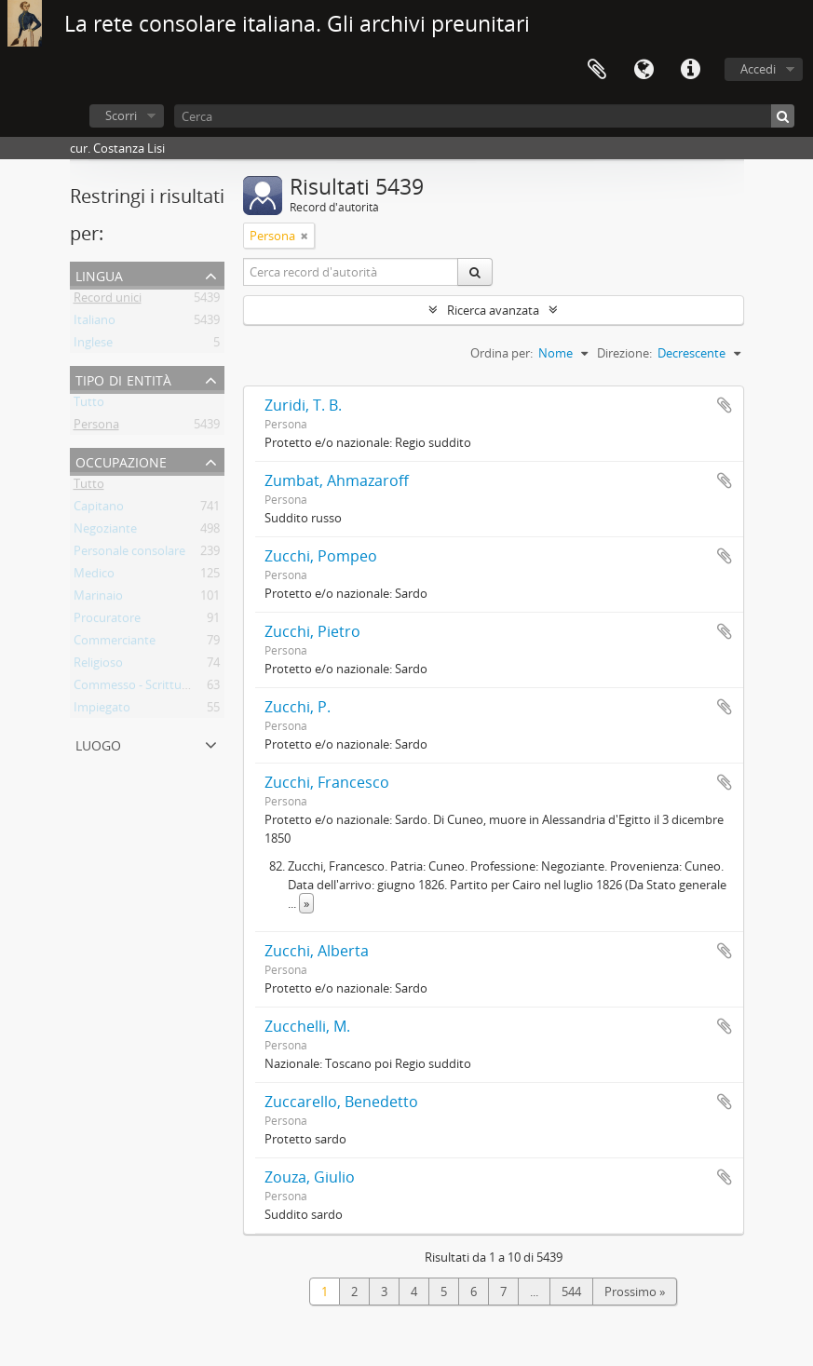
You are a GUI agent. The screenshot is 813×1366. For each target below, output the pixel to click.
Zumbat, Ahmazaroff (336, 480)
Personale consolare (129, 554)
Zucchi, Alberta (316, 950)
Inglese (93, 345)
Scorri (121, 115)
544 (571, 1291)
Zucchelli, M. (307, 1026)
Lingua (643, 70)
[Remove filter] (304, 235)
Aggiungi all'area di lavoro (724, 405)
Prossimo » (634, 1291)
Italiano (94, 323)
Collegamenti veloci (690, 70)
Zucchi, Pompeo (320, 556)
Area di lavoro (597, 70)
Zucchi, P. (297, 707)
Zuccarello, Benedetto (341, 1101)
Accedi (758, 69)
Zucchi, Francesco (326, 782)
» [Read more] (306, 903)
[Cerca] (484, 116)
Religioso (98, 665)
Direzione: (624, 353)
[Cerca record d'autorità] (351, 272)
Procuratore (107, 621)
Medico (94, 576)
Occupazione (121, 460)
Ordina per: (501, 353)
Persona (96, 427)
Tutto (89, 405)
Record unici (108, 300)
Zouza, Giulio (309, 1177)
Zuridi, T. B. (303, 405)
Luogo (98, 743)
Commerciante (115, 643)
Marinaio (98, 598)
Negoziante (105, 531)
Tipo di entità (123, 378)
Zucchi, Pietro (312, 631)
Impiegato (102, 710)
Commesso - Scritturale (138, 688)
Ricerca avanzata (493, 310)
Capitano (99, 509)
